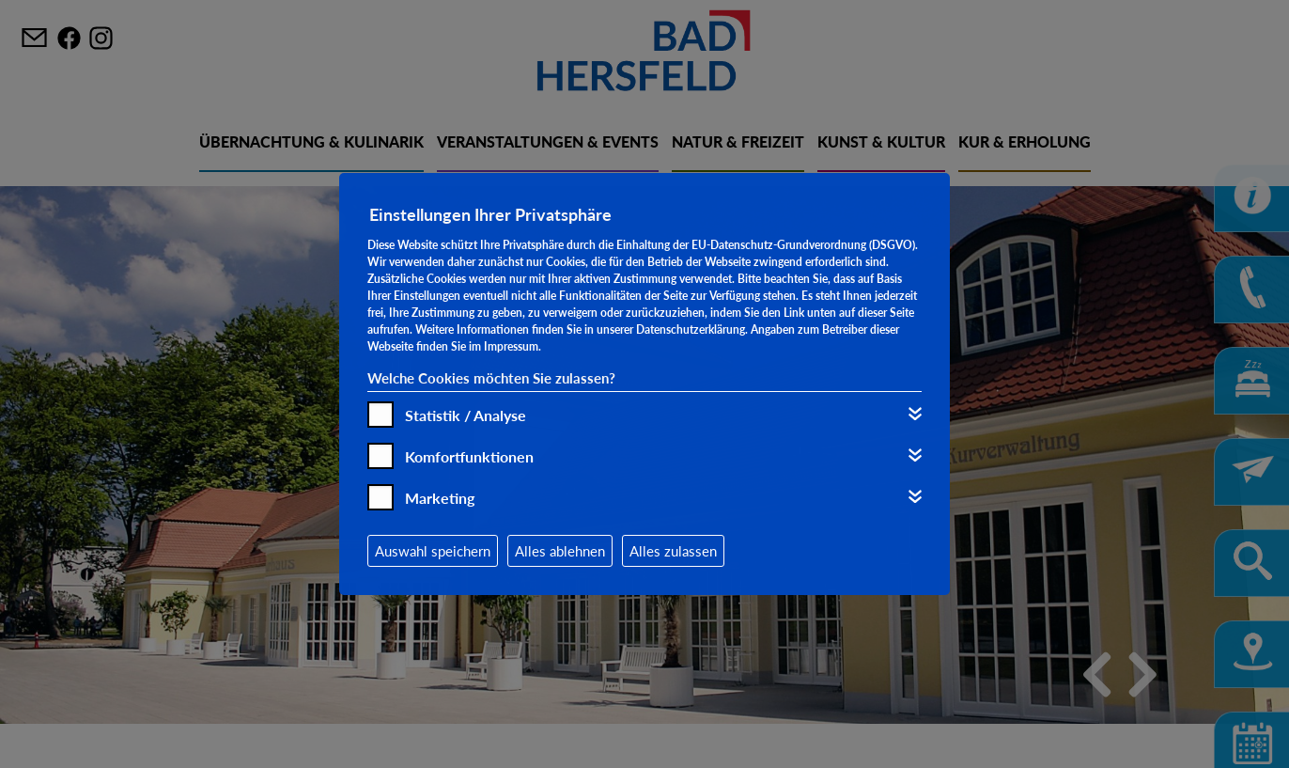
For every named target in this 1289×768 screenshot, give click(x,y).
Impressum (511, 346)
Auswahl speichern (432, 550)
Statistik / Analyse (465, 415)
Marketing (439, 498)
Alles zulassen (673, 550)
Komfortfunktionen (469, 456)
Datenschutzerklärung (690, 329)
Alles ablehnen (560, 550)
